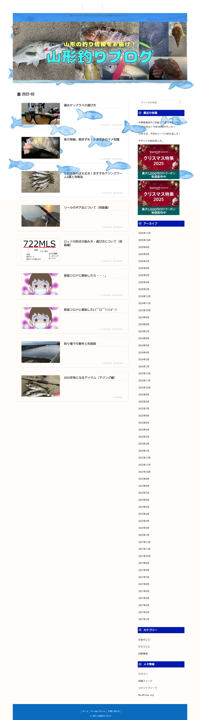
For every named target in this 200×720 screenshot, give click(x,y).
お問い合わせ (114, 711)
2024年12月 (144, 296)
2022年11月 (144, 465)
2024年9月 (143, 317)
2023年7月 (143, 408)
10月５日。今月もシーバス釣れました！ (159, 134)
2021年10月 (144, 556)
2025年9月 (143, 247)
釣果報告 (143, 653)
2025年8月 (143, 254)
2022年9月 (143, 479)
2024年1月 (143, 366)
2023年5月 (143, 423)
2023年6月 (143, 415)
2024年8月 (143, 324)
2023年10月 (144, 387)
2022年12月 (144, 458)
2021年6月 (143, 584)
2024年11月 (144, 303)
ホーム (85, 711)
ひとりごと (144, 646)
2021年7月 (143, 577)
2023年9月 (143, 394)
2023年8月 (143, 401)
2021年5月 (143, 591)
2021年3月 (143, 605)
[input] (161, 102)
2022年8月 (143, 486)
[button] (180, 102)
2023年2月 (143, 443)
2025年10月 (144, 240)
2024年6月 (143, 338)
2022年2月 (143, 528)
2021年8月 (143, 570)
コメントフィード (147, 688)
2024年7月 (143, 331)
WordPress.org (146, 695)
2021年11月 (144, 549)
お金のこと (144, 639)
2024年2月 (143, 359)
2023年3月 (143, 437)
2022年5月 (143, 507)
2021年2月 (143, 612)
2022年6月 (143, 500)
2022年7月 (143, 493)
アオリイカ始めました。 (151, 141)
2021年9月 (143, 563)
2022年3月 (143, 521)
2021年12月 (144, 542)
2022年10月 (144, 472)
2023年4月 (143, 429)
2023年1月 (143, 451)
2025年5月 (143, 275)
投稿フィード (145, 681)
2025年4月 (143, 282)
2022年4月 (143, 514)
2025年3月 (143, 289)
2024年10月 (144, 310)
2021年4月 (143, 598)
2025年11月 (144, 233)
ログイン (143, 674)
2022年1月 (143, 535)
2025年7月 (143, 261)
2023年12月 (144, 373)
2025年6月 (143, 268)
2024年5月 (143, 345)
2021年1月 (143, 619)
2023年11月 (144, 380)
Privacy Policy (98, 711)
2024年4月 (143, 352)
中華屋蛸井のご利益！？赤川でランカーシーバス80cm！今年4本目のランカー (160, 124)
